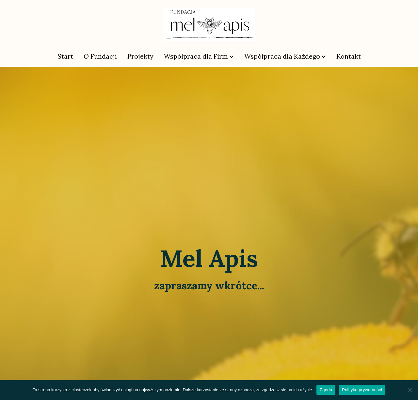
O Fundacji (100, 56)
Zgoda (326, 389)
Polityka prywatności (362, 389)
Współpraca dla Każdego (285, 56)
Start (65, 56)
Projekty (140, 56)
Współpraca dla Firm (199, 56)
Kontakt (348, 56)
